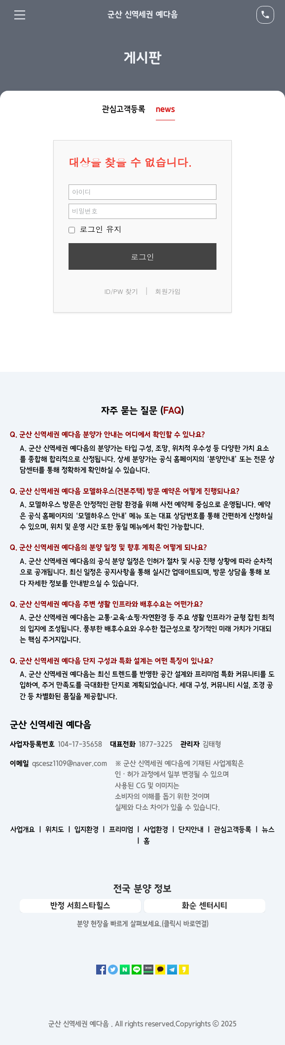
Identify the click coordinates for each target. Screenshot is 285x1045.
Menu (19, 14)
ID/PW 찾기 (121, 291)
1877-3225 (141, 744)
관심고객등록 (123, 109)
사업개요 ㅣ (26, 829)
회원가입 (168, 291)
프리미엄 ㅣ (125, 829)
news (165, 109)
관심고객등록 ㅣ (237, 829)
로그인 (142, 256)
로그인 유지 (95, 229)
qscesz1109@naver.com (58, 763)
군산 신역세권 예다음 (142, 14)
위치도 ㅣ (58, 829)
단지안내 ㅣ (195, 829)
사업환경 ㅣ (160, 829)
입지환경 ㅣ (90, 829)
